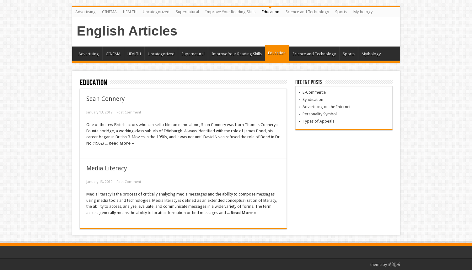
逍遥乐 (394, 264)
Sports (341, 11)
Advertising (85, 11)
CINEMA (109, 11)
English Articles (127, 30)
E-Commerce (314, 92)
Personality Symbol (320, 114)
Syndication (313, 99)
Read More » (121, 143)
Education (270, 11)
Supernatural (187, 11)
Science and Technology (307, 11)
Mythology (363, 11)
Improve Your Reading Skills (230, 11)
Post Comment (128, 112)
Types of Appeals (318, 121)
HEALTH (130, 11)
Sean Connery (105, 98)
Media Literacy (106, 168)
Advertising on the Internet (327, 106)
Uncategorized (156, 11)
